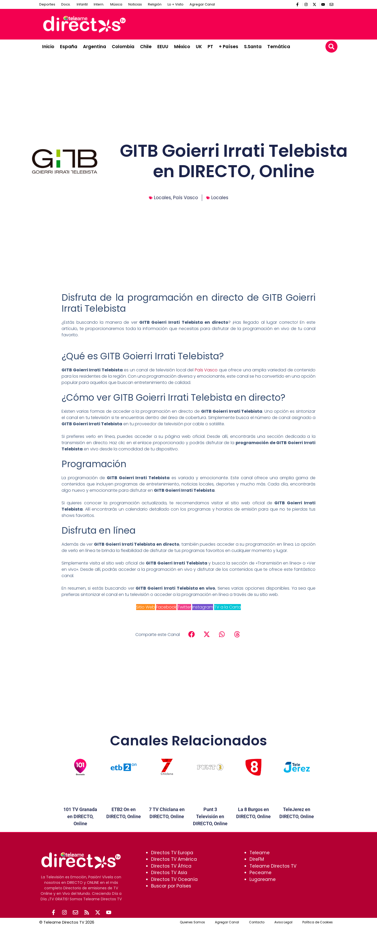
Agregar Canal (202, 4)
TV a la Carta (227, 607)
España (68, 46)
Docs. (66, 4)
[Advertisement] (240, 23)
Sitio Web (145, 607)
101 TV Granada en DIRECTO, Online (80, 816)
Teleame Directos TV (273, 866)
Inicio (48, 46)
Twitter (184, 607)
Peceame (260, 872)
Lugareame (263, 879)
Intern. (99, 4)
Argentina (94, 46)
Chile (146, 46)
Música (116, 4)
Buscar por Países (171, 886)
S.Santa (253, 46)
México (182, 46)
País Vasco (185, 197)
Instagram (202, 607)
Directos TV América (174, 859)
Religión (155, 4)
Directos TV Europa (172, 853)
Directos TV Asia (169, 872)
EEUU (162, 46)
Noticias (135, 4)
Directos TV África (171, 866)
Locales (162, 197)
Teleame (260, 853)
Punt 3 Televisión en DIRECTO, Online (210, 816)
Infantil (82, 4)
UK (199, 46)
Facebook (166, 607)
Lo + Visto (176, 4)
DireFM (257, 859)
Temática (278, 46)
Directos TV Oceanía (174, 879)
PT (210, 46)
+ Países (228, 46)
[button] (331, 47)
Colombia (123, 46)
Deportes (47, 4)
